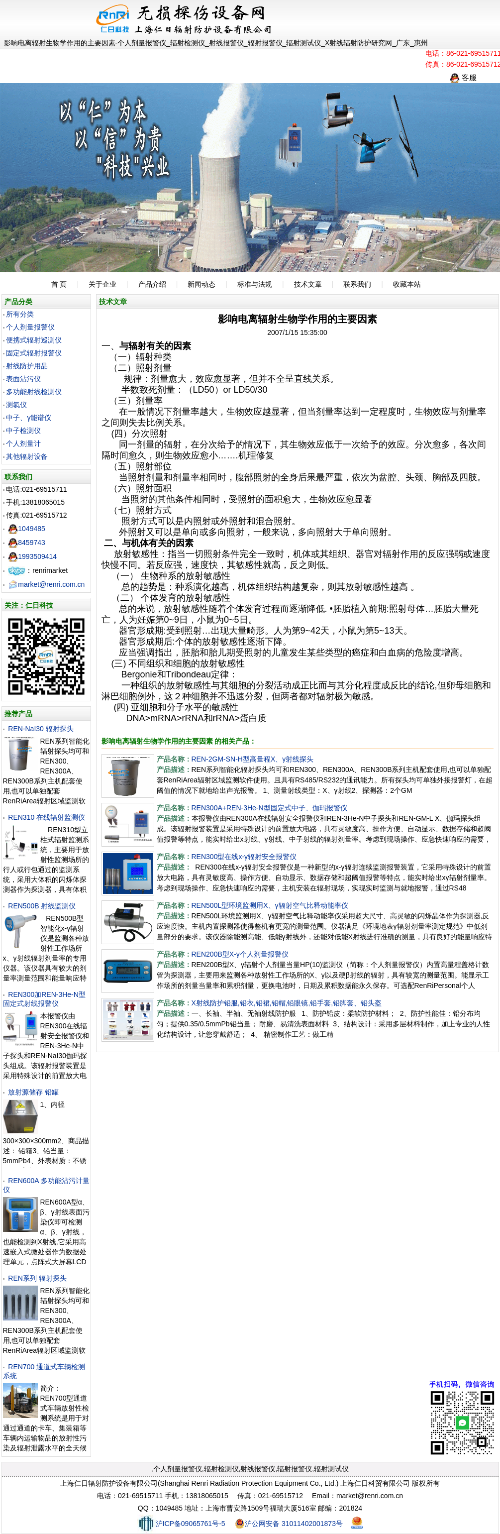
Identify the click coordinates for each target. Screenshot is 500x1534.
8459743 (26, 543)
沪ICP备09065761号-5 (181, 1524)
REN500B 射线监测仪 (42, 906)
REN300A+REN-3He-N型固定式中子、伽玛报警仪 (269, 808)
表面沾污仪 (23, 379)
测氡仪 (16, 405)
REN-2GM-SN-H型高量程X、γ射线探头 (253, 759)
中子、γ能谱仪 (28, 418)
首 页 (59, 284)
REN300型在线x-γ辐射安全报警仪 (244, 857)
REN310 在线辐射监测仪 (46, 817)
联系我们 (357, 284)
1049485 (26, 529)
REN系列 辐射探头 (37, 1278)
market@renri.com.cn (46, 584)
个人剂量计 (23, 443)
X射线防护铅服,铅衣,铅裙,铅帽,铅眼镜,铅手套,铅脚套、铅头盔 (287, 1003)
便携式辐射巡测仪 (34, 340)
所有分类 (20, 314)
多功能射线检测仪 (34, 392)
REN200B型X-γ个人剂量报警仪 (240, 954)
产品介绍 (152, 284)
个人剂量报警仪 (30, 327)
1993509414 (32, 556)
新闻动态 (201, 284)
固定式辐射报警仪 (34, 353)
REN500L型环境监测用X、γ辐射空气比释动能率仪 (270, 905)
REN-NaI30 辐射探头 (40, 729)
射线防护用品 (27, 366)
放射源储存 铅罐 (33, 1092)
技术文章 (308, 284)
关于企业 (102, 284)
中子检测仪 (23, 431)
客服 (463, 77)
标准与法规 (254, 284)
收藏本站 (407, 284)
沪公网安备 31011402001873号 (289, 1524)
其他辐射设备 (27, 456)
